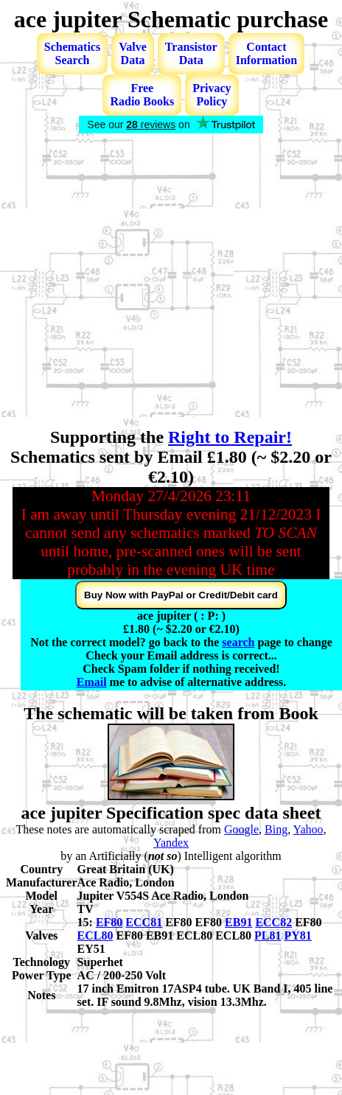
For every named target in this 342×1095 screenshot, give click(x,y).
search (238, 642)
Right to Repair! (230, 437)
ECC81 (143, 922)
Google (241, 829)
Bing (276, 829)
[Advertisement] (138, 282)
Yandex (171, 842)
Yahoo (308, 829)
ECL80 (95, 935)
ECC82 (273, 922)
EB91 (238, 922)
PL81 (267, 935)
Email (92, 682)
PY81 (298, 935)
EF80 (109, 922)
